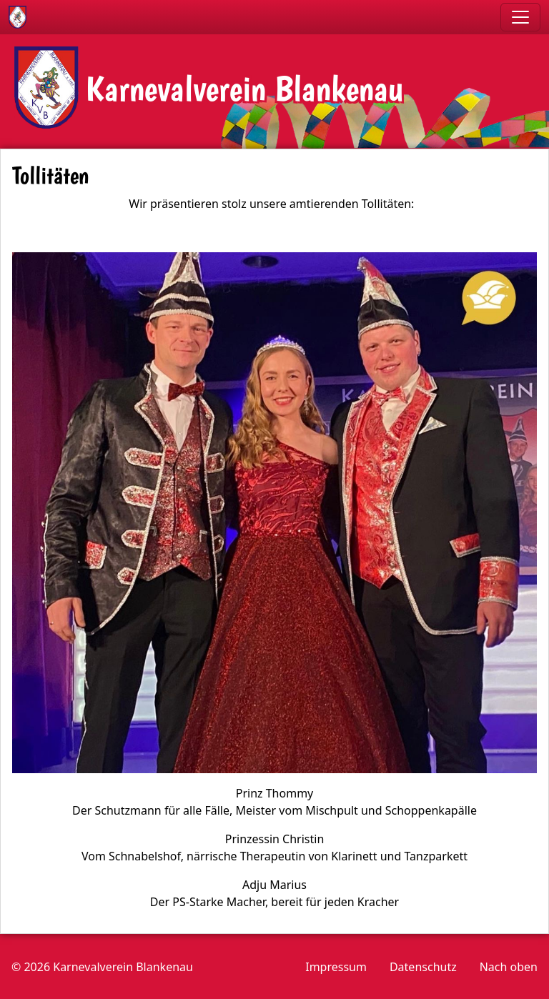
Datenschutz (423, 967)
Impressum (336, 967)
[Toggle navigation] (520, 17)
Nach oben (509, 967)
